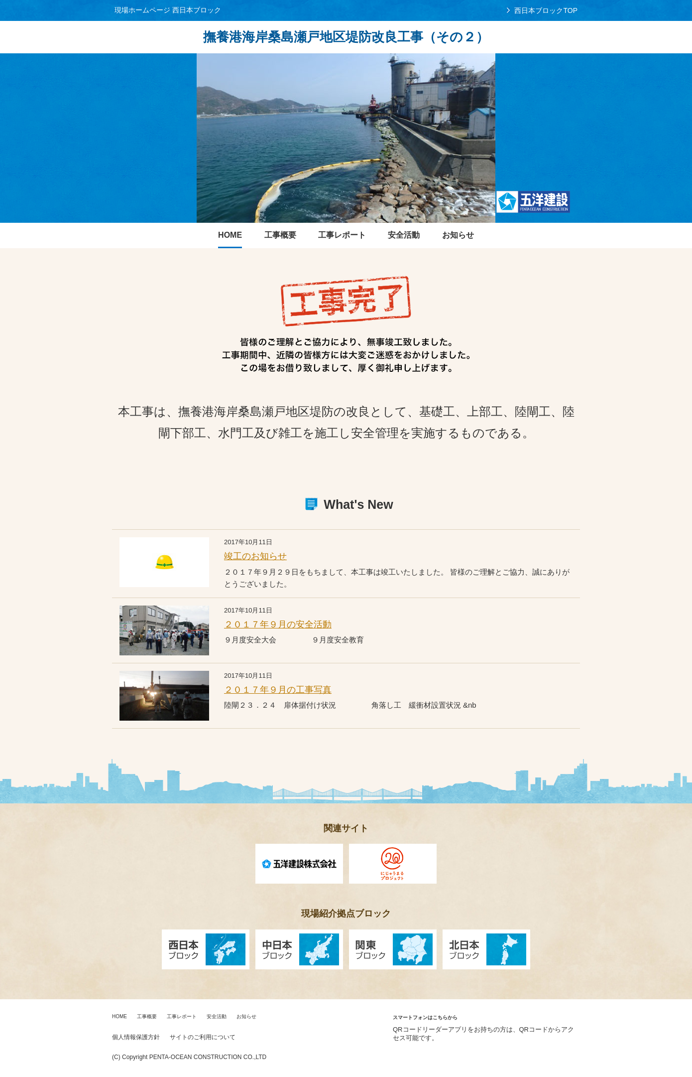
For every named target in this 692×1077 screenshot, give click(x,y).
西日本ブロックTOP (545, 10)
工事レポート (182, 1016)
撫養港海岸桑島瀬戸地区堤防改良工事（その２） (346, 36)
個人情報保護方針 (136, 1037)
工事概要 (147, 1016)
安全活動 (217, 1016)
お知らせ (246, 1016)
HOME (119, 1016)
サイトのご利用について (202, 1037)
